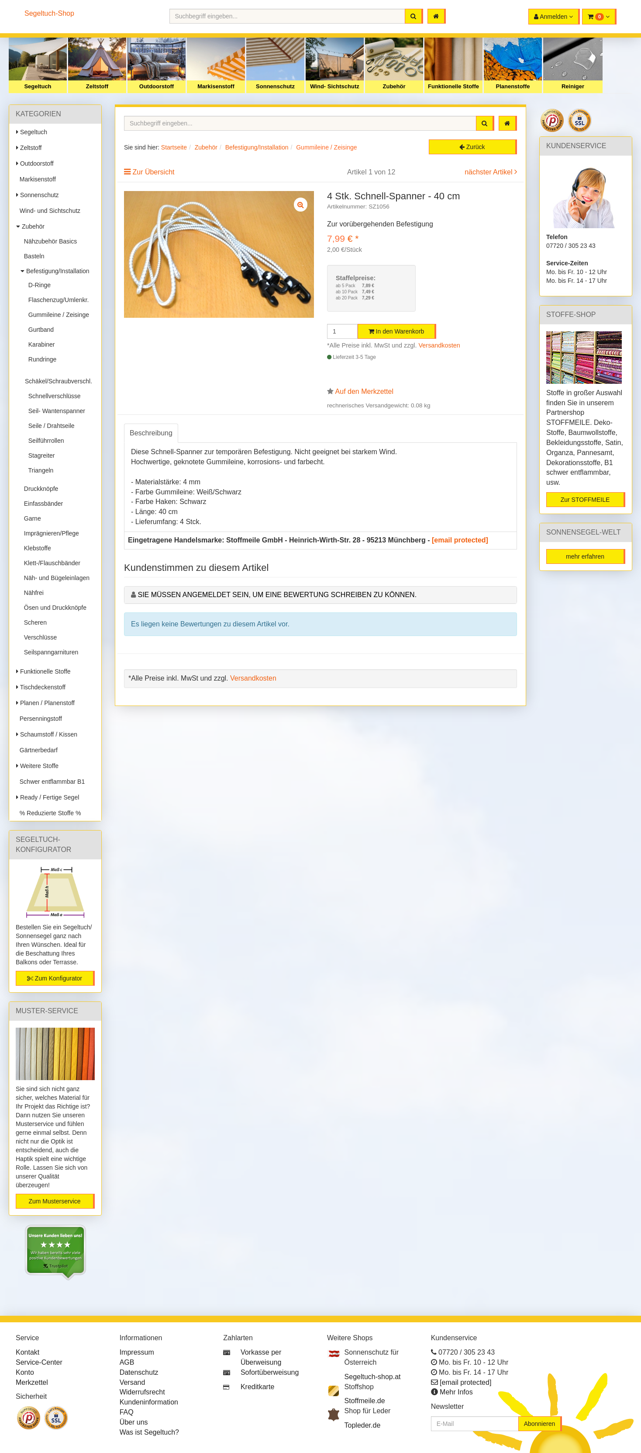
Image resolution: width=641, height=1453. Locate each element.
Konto (25, 1372)
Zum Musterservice (54, 1201)
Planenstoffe (513, 86)
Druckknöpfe (39, 488)
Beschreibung (151, 433)
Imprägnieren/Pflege (50, 533)
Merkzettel (32, 1382)
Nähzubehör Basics (49, 241)
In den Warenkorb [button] (396, 331)
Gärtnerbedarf (37, 750)
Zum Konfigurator (54, 978)
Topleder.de (363, 1425)
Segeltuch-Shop (49, 13)
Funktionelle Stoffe (453, 86)
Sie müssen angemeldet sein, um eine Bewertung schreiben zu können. (277, 594)
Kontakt (27, 1352)
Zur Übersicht (153, 172)
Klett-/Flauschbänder (50, 563)
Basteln (32, 256)
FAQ (127, 1412)
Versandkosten (439, 345)
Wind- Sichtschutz (334, 86)
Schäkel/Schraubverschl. (58, 378)
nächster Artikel (489, 172)
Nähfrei (32, 592)
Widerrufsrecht (142, 1392)
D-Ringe (38, 285)
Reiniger (573, 86)
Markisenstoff (215, 86)
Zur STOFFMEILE (585, 499)
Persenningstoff (39, 718)
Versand (132, 1382)
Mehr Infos (456, 1392)
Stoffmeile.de (365, 1400)
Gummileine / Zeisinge (57, 314)
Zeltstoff (97, 86)
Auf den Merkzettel (364, 391)
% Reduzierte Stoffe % (48, 813)
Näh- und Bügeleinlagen (55, 577)
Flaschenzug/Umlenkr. (57, 299)
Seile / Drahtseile (50, 425)
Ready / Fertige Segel (47, 797)
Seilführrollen (44, 440)
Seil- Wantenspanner (55, 410)
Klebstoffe (36, 548)
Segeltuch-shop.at (373, 1376)
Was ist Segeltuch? (149, 1432)
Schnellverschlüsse (53, 396)
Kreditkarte (257, 1386)
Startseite (174, 147)
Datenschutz (139, 1372)
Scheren (34, 622)
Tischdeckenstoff (40, 687)
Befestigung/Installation (55, 271)
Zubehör (394, 86)
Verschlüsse (39, 637)
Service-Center (39, 1362)
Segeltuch (37, 86)
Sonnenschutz (275, 86)
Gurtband (39, 329)
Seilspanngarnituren (49, 652)
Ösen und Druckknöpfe (53, 607)
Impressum (137, 1352)
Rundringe (40, 359)
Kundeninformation (149, 1402)
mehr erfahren (585, 556)
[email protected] (460, 540)
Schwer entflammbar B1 (50, 781)
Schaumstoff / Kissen (46, 734)
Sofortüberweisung (270, 1372)
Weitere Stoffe (37, 765)
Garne (31, 518)
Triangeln (39, 470)
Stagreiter (40, 455)
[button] (599, 16)
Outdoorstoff (156, 86)
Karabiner (40, 344)
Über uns (134, 1422)
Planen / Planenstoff (45, 702)
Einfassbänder (42, 503)
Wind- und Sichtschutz (48, 210)
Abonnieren (539, 1423)
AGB (127, 1362)
